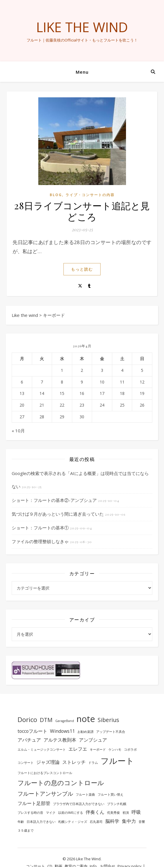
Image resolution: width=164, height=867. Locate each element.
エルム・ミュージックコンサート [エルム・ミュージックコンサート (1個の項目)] (42, 749)
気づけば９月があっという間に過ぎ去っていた (58, 514)
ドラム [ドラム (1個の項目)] (93, 763)
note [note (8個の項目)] (86, 719)
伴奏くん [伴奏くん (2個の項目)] (95, 812)
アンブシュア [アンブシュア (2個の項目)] (93, 740)
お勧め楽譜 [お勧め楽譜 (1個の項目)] (85, 732)
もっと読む (82, 269)
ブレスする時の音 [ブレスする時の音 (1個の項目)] (30, 813)
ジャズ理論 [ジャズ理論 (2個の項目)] (48, 762)
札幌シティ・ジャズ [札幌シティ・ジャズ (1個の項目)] (72, 822)
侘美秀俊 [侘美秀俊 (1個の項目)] (113, 813)
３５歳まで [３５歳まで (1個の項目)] (26, 830)
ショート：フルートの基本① (40, 528)
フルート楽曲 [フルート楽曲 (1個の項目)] (85, 794)
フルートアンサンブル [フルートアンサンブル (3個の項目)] (45, 793)
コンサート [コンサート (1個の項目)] (26, 763)
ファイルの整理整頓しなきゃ (40, 541)
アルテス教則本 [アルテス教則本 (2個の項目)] (60, 740)
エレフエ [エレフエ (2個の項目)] (77, 749)
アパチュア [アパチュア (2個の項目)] (29, 740)
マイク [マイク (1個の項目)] (51, 813)
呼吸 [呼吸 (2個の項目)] (136, 812)
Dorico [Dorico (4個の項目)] (27, 719)
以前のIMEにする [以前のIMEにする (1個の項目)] (70, 813)
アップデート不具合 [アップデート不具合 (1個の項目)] (110, 732)
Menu (82, 72)
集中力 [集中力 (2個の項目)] (129, 821)
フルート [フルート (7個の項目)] (117, 760)
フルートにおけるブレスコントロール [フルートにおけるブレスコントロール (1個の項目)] (45, 773)
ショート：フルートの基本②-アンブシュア (54, 500)
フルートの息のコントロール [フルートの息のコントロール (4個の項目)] (61, 782)
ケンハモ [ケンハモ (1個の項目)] (114, 749)
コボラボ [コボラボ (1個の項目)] (130, 749)
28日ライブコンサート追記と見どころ (82, 211)
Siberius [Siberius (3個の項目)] (108, 720)
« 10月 (18, 431)
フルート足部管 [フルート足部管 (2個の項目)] (34, 803)
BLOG (56, 194)
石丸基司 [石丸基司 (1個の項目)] (96, 822)
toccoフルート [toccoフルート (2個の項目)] (32, 731)
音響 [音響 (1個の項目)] (142, 822)
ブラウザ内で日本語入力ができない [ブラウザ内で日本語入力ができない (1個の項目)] (78, 804)
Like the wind (82, 27)
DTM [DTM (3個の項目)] (46, 720)
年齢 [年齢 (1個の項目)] (21, 822)
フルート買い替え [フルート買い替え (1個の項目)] (110, 794)
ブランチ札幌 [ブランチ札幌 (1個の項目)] (116, 804)
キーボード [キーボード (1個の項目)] (98, 749)
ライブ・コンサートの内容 (90, 194)
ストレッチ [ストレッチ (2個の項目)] (74, 762)
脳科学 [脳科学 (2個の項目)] (112, 821)
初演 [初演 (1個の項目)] (125, 813)
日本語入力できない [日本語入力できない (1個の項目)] (41, 822)
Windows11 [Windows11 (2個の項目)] (62, 731)
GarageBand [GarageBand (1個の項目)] (64, 721)
